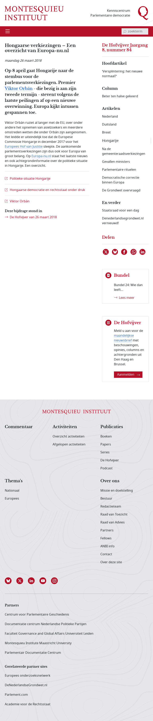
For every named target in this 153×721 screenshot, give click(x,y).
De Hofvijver (109, 460)
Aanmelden (128, 374)
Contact (106, 554)
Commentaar (19, 427)
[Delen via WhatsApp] (134, 252)
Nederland (110, 116)
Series (105, 452)
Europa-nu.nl (41, 156)
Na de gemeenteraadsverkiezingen (123, 151)
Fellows (106, 538)
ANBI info (107, 546)
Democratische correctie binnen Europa (120, 180)
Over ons (109, 481)
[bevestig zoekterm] (125, 31)
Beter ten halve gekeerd (120, 96)
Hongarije (110, 140)
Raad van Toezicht (114, 514)
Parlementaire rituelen (119, 169)
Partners (107, 530)
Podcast (106, 468)
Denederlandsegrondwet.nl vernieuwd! (123, 221)
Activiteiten (65, 427)
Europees (12, 498)
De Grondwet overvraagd (121, 190)
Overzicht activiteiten (68, 436)
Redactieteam (110, 506)
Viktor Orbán (19, 88)
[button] (10, 580)
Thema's (14, 481)
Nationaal (12, 490)
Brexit (106, 132)
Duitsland (109, 124)
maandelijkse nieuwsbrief (124, 338)
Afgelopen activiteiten (69, 444)
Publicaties (111, 427)
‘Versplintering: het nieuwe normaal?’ (122, 74)
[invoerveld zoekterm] (135, 31)
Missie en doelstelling (116, 490)
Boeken (106, 436)
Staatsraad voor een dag (120, 210)
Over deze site (111, 562)
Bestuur (106, 498)
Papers (105, 444)
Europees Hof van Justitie (24, 146)
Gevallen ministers (116, 161)
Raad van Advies (112, 522)
